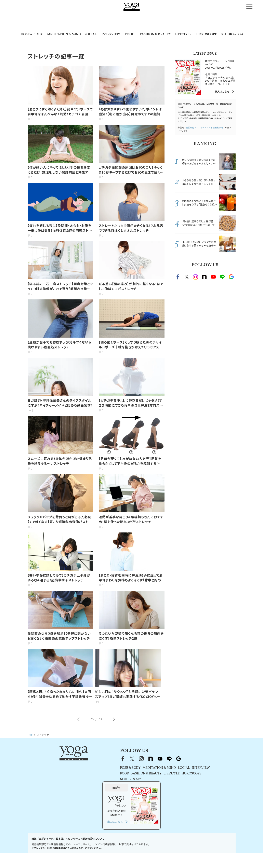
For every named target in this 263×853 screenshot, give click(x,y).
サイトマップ (207, 842)
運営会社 (150, 842)
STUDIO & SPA (232, 34)
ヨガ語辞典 (224, 842)
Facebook (178, 277)
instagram (195, 277)
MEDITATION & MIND (64, 34)
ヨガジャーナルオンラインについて (177, 842)
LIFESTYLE (183, 34)
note (204, 277)
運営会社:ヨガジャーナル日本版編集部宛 (204, 127)
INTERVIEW (111, 34)
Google (231, 277)
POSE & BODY (32, 34)
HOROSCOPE (206, 34)
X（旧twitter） (186, 277)
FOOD (129, 34)
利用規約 (83, 842)
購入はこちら (222, 91)
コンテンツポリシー (131, 842)
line (222, 277)
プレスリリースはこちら (62, 842)
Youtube (213, 277)
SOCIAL (90, 34)
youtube (119, 758)
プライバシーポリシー (104, 842)
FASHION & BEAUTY (155, 34)
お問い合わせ (37, 842)
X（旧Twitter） (91, 758)
